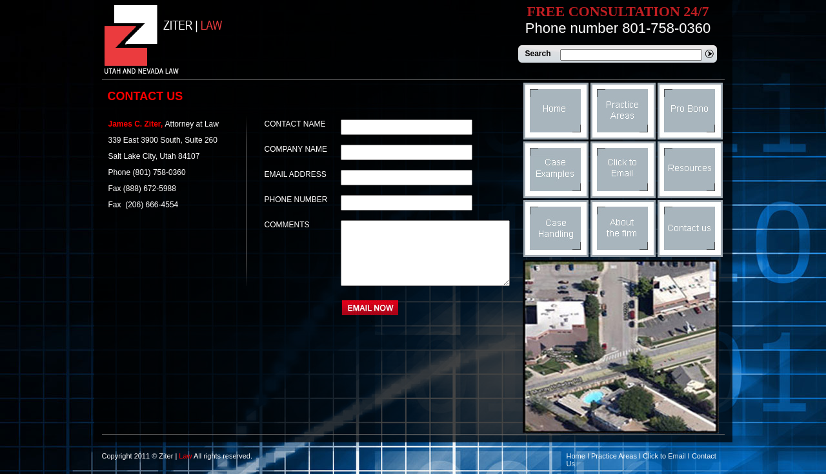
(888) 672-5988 (149, 188)
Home (576, 456)
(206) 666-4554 (150, 204)
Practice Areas (614, 456)
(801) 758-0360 (159, 172)
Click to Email (664, 456)
